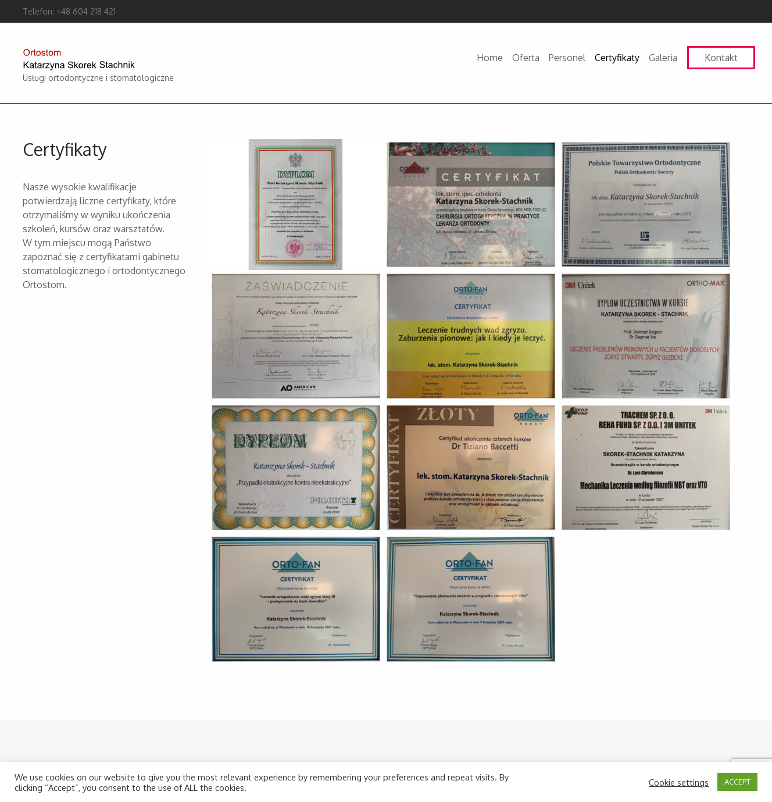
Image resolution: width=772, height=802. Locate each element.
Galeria (663, 57)
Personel (567, 57)
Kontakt (721, 57)
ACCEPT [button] (737, 781)
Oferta (525, 57)
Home (490, 57)
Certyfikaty (617, 57)
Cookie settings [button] (679, 782)
